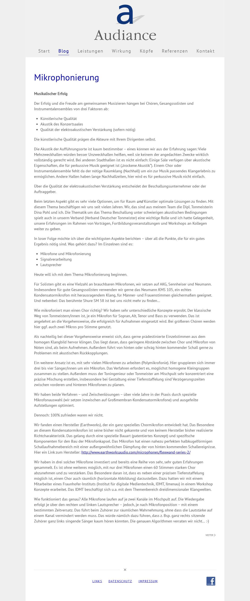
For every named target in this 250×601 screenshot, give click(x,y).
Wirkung (121, 51)
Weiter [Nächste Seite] (211, 535)
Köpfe (146, 51)
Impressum (148, 581)
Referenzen (175, 51)
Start (44, 51)
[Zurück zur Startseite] (125, 22)
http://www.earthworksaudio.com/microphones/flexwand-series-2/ (135, 452)
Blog (63, 51)
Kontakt (205, 51)
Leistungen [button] (90, 51)
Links (97, 581)
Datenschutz (120, 581)
